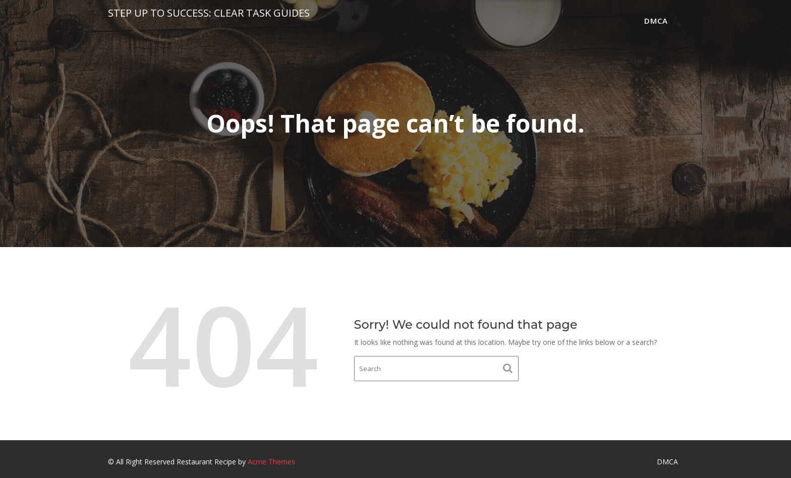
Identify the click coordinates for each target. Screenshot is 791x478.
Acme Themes (271, 461)
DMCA (656, 21)
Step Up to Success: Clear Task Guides (209, 13)
